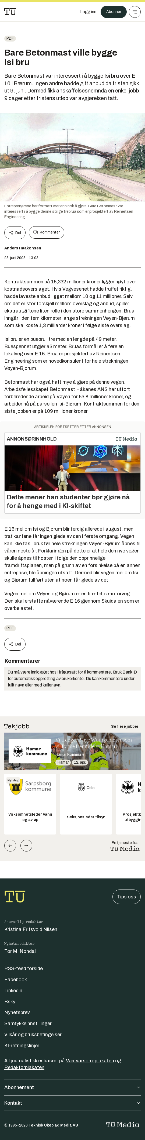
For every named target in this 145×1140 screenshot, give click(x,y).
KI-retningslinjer (21, 1045)
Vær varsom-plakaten (90, 1060)
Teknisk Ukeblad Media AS (53, 1125)
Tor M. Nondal (20, 951)
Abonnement (72, 1087)
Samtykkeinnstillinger (28, 1023)
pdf (10, 38)
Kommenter (46, 232)
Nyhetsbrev (17, 1012)
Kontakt (72, 1103)
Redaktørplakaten (24, 1067)
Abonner (113, 12)
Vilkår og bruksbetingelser (33, 1034)
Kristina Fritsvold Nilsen (30, 929)
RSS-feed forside (23, 968)
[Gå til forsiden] (10, 12)
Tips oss (126, 896)
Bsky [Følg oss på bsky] (9, 1001)
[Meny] (135, 12)
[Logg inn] (88, 12)
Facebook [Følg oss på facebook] (15, 979)
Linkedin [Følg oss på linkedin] (13, 990)
